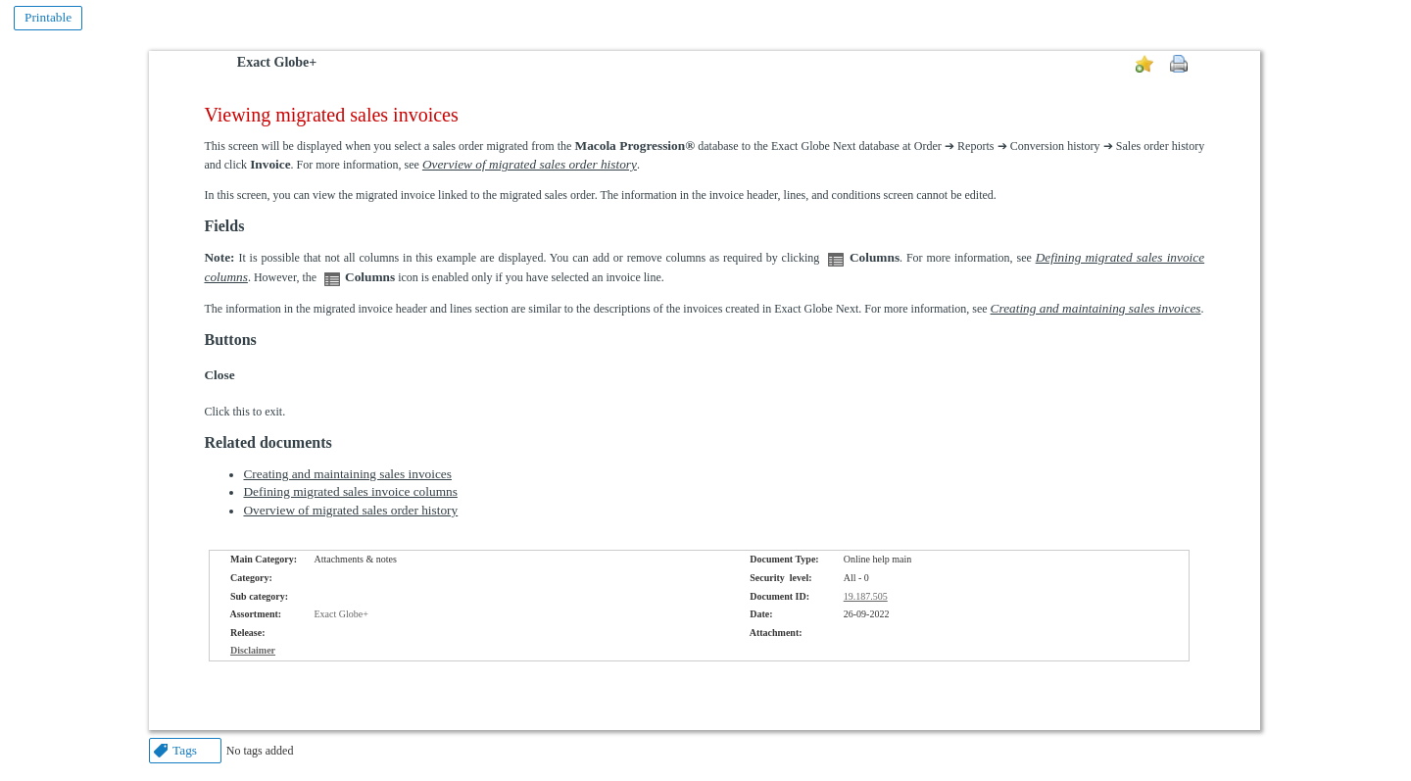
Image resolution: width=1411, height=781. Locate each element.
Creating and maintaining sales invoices (347, 473)
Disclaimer (252, 650)
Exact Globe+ (276, 62)
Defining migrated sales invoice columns (350, 491)
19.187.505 (866, 596)
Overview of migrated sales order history (350, 510)
